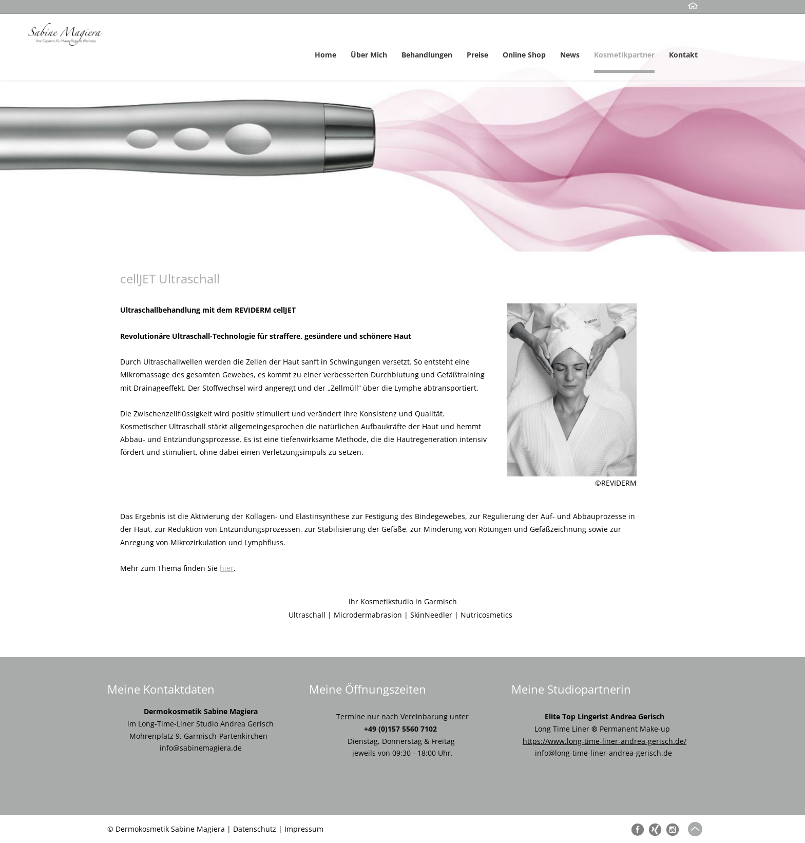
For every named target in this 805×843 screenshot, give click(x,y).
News (570, 55)
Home (325, 55)
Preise (477, 55)
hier (227, 568)
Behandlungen (426, 55)
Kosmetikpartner (624, 55)
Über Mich (369, 55)
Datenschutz (254, 829)
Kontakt (683, 55)
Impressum (303, 829)
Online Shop (524, 55)
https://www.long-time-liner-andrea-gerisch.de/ (604, 741)
